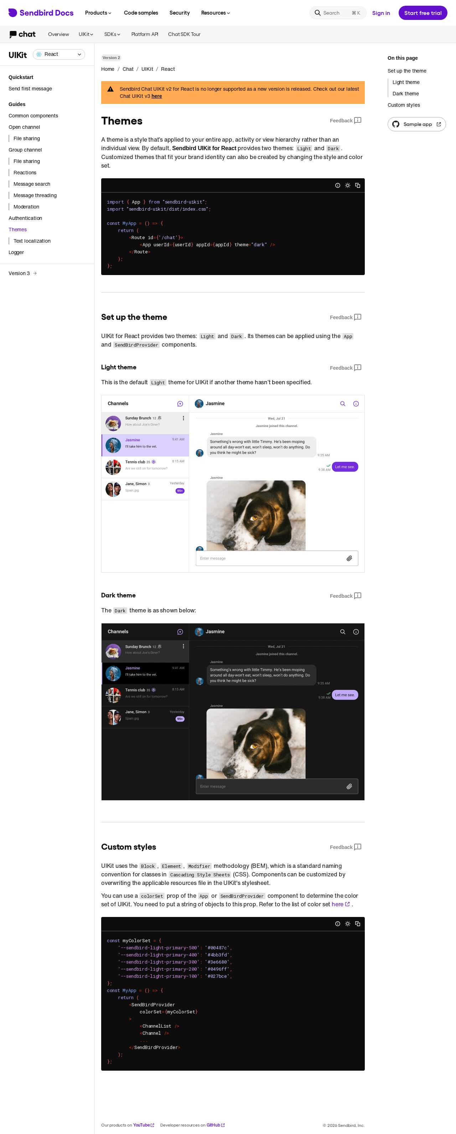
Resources (216, 12)
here (156, 96)
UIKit (86, 34)
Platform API (145, 34)
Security (180, 12)
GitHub (216, 1125)
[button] (59, 54)
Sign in (381, 12)
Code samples (141, 12)
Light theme (406, 82)
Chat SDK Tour (184, 34)
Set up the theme (407, 70)
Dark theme (406, 93)
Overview (58, 34)
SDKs (112, 34)
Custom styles (404, 105)
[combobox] (59, 54)
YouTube (144, 1125)
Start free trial (423, 12)
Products (99, 12)
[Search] (338, 12)
